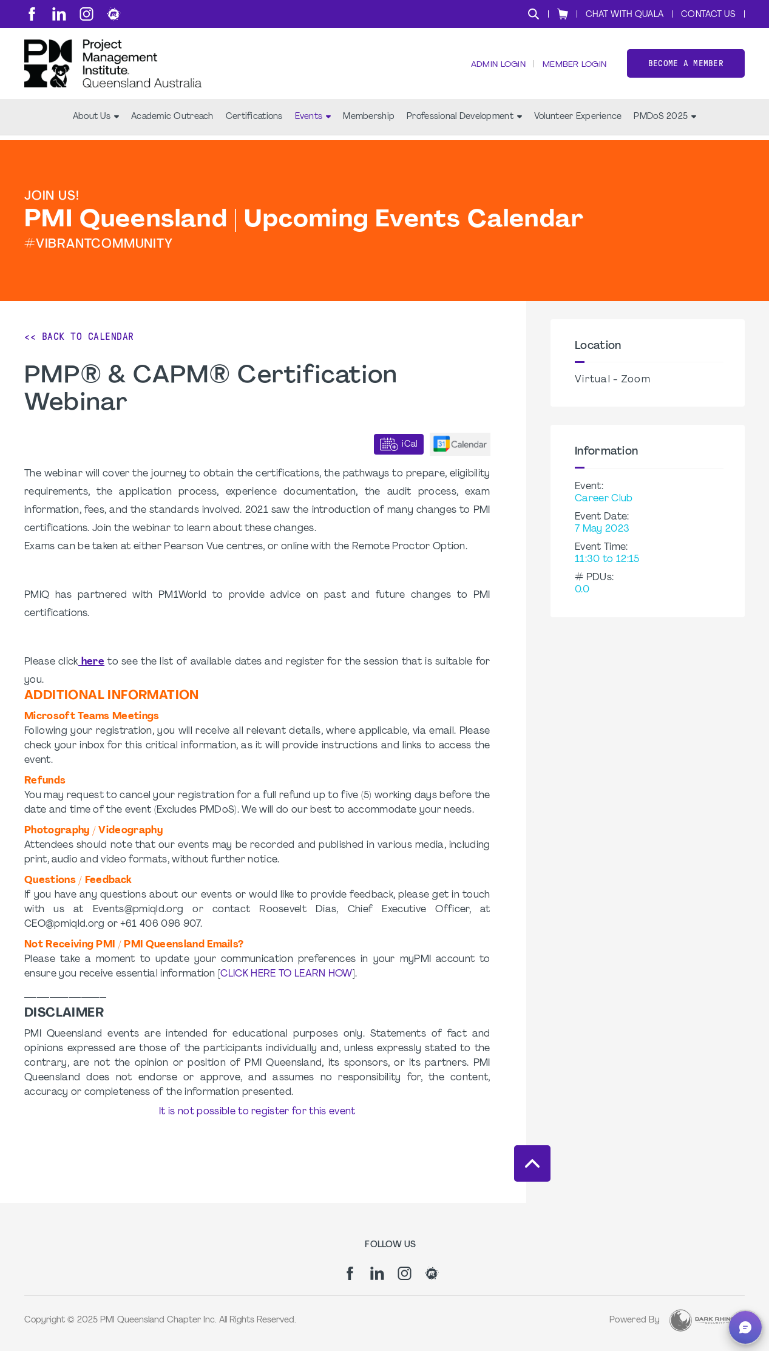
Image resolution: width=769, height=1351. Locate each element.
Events (313, 121)
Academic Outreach (172, 121)
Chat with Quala (624, 14)
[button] (745, 1327)
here (91, 662)
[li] (59, 14)
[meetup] (113, 14)
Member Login (573, 67)
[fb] (31, 14)
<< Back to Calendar (79, 336)
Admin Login (496, 67)
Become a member (685, 65)
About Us (96, 121)
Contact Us (708, 14)
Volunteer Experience (578, 121)
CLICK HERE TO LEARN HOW (286, 974)
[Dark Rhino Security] (702, 1320)
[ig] (86, 14)
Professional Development (464, 121)
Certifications (254, 121)
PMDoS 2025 (665, 121)
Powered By (634, 1320)
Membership (369, 121)
